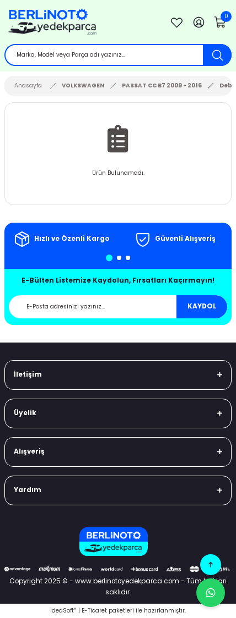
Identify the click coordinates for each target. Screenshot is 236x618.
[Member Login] (198, 22)
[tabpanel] (61, 239)
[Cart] (221, 22)
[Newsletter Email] (118, 306)
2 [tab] (119, 258)
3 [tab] (128, 258)
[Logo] (80, 21)
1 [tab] (109, 258)
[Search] (118, 55)
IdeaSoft (63, 610)
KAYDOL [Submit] (201, 306)
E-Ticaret (94, 610)
